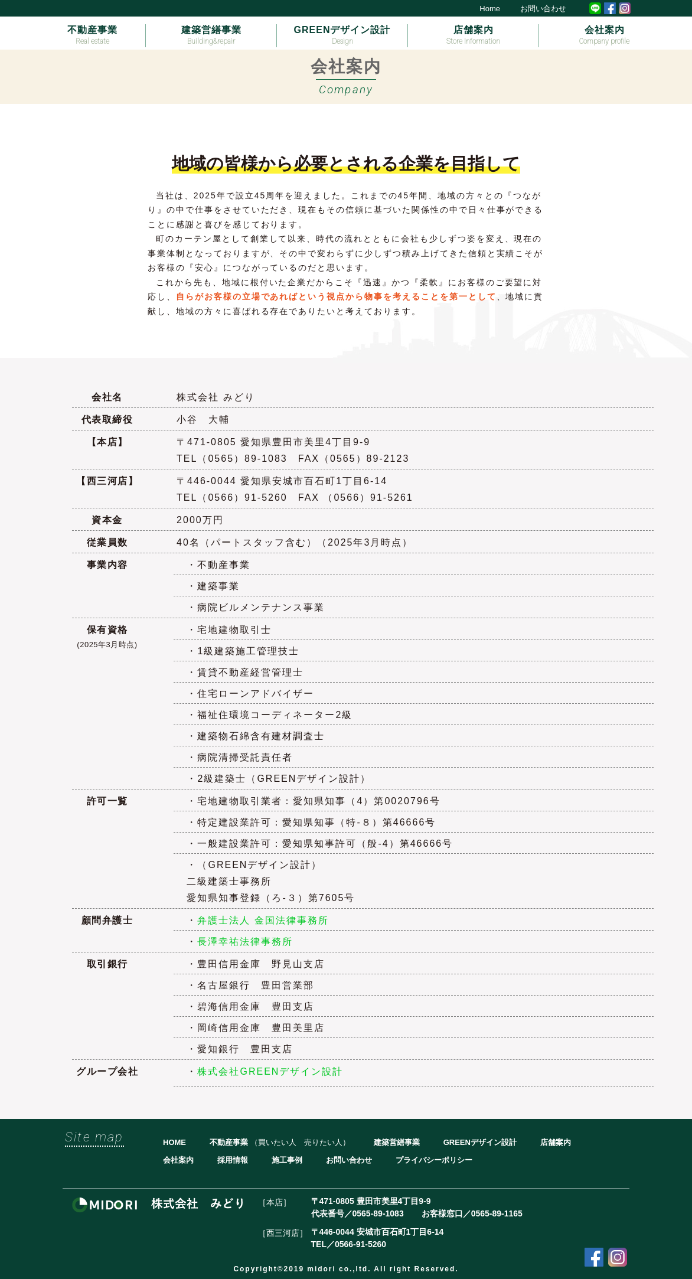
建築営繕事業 (211, 35)
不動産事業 (92, 35)
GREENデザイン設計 (342, 35)
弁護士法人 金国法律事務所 (262, 920)
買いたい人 (277, 1142)
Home (489, 8)
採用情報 (232, 1160)
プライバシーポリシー (434, 1160)
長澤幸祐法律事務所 (245, 942)
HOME (174, 1142)
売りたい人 (323, 1142)
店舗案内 (473, 35)
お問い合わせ (543, 8)
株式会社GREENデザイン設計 (270, 1071)
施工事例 (287, 1160)
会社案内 (604, 35)
